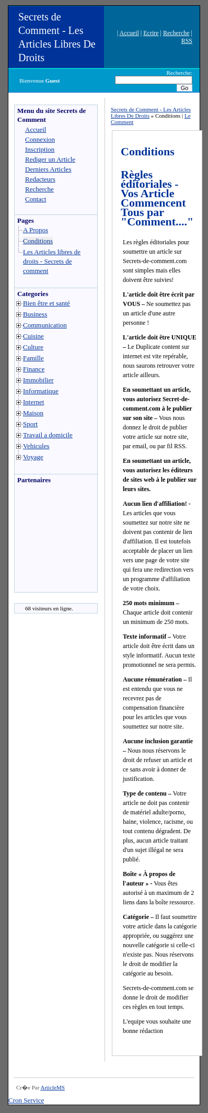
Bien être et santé (46, 303)
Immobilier (38, 380)
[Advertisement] (46, 540)
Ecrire (150, 33)
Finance (33, 369)
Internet (33, 402)
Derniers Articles (48, 169)
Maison (33, 413)
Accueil (129, 33)
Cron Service (26, 1100)
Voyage (33, 457)
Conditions (38, 241)
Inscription (39, 149)
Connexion (40, 139)
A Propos (35, 230)
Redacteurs (40, 179)
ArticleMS (52, 1087)
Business (35, 314)
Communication (45, 325)
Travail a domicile (48, 435)
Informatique (41, 391)
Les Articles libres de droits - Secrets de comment (51, 261)
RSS (186, 40)
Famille (33, 358)
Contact (35, 199)
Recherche (176, 33)
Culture (33, 347)
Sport (30, 424)
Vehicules (36, 446)
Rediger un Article (50, 159)
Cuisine (33, 336)
